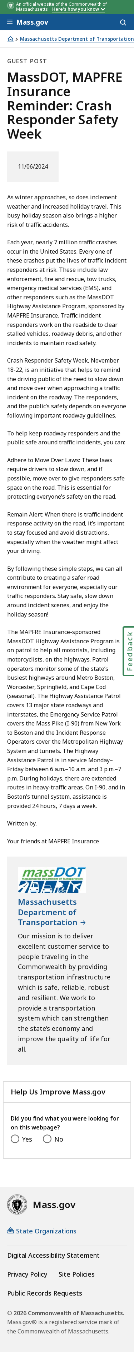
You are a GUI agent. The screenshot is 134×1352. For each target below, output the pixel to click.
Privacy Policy (27, 1274)
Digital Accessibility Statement (53, 1255)
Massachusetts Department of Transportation (77, 39)
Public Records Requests (44, 1293)
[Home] (10, 39)
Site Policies (77, 1274)
